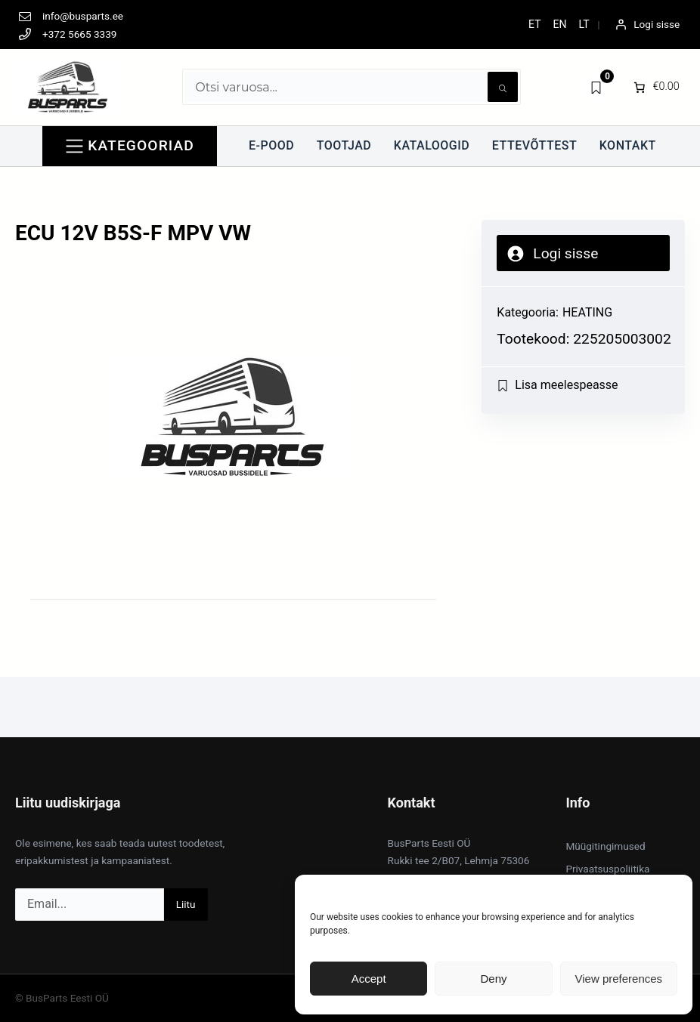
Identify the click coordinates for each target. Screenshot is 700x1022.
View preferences (619, 978)
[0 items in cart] (655, 86)
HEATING (587, 312)
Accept (369, 978)
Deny (493, 978)
